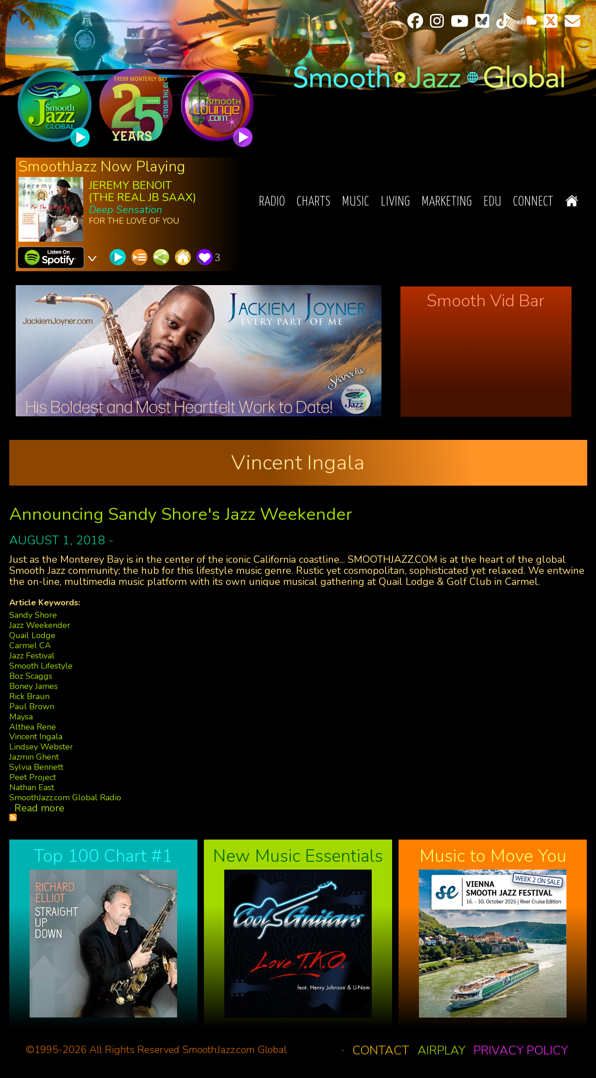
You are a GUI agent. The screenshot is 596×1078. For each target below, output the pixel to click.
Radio (272, 202)
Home (571, 200)
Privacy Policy (520, 1050)
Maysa (21, 716)
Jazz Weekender (39, 625)
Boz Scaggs (30, 676)
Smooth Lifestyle (41, 665)
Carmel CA (30, 645)
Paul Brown (31, 706)
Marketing (447, 202)
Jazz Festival (32, 655)
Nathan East (31, 787)
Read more (39, 808)
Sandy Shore (33, 615)
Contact (380, 1050)
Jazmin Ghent (34, 756)
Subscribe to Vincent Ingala (13, 817)
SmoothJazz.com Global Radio (65, 797)
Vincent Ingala (35, 736)
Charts (314, 202)
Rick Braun (29, 696)
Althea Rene (32, 726)
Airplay (441, 1050)
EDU (493, 202)
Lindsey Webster (41, 746)
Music (355, 202)
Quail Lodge (32, 635)
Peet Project (32, 777)
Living (395, 202)
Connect (533, 202)
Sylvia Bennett (36, 767)
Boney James (33, 686)
